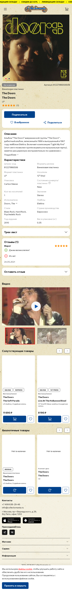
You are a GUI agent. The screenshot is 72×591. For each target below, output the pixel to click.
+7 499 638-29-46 (11, 504)
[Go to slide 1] (6, 78)
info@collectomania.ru (13, 507)
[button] (20, 336)
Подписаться (19, 114)
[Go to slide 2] (9, 78)
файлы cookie (25, 569)
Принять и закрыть (15, 585)
